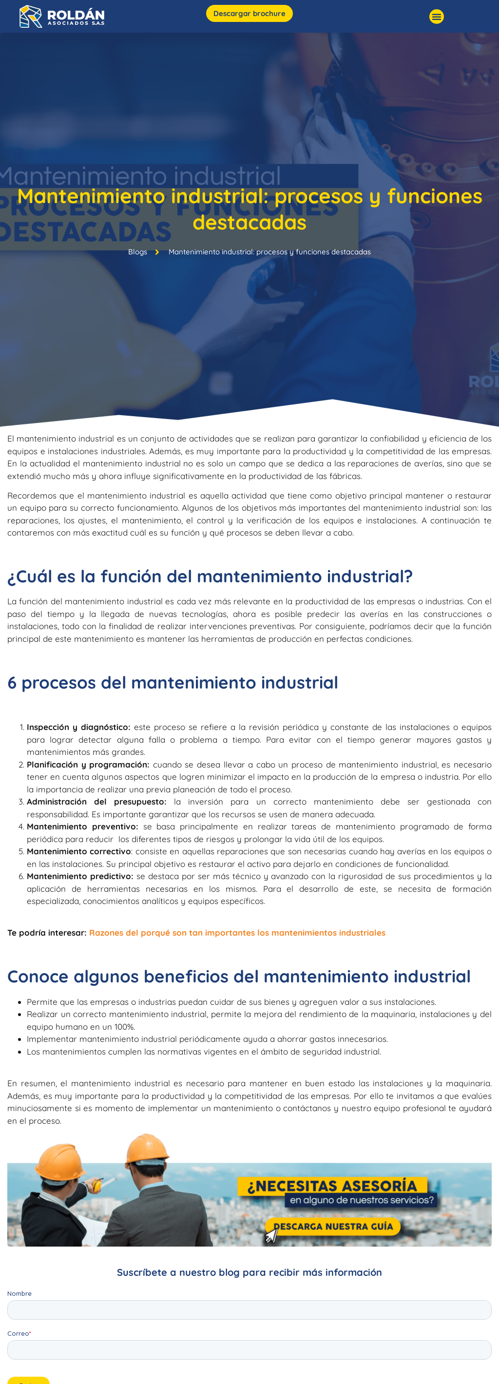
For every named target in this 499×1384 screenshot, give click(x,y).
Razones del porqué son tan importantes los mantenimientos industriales (237, 932)
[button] (436, 16)
